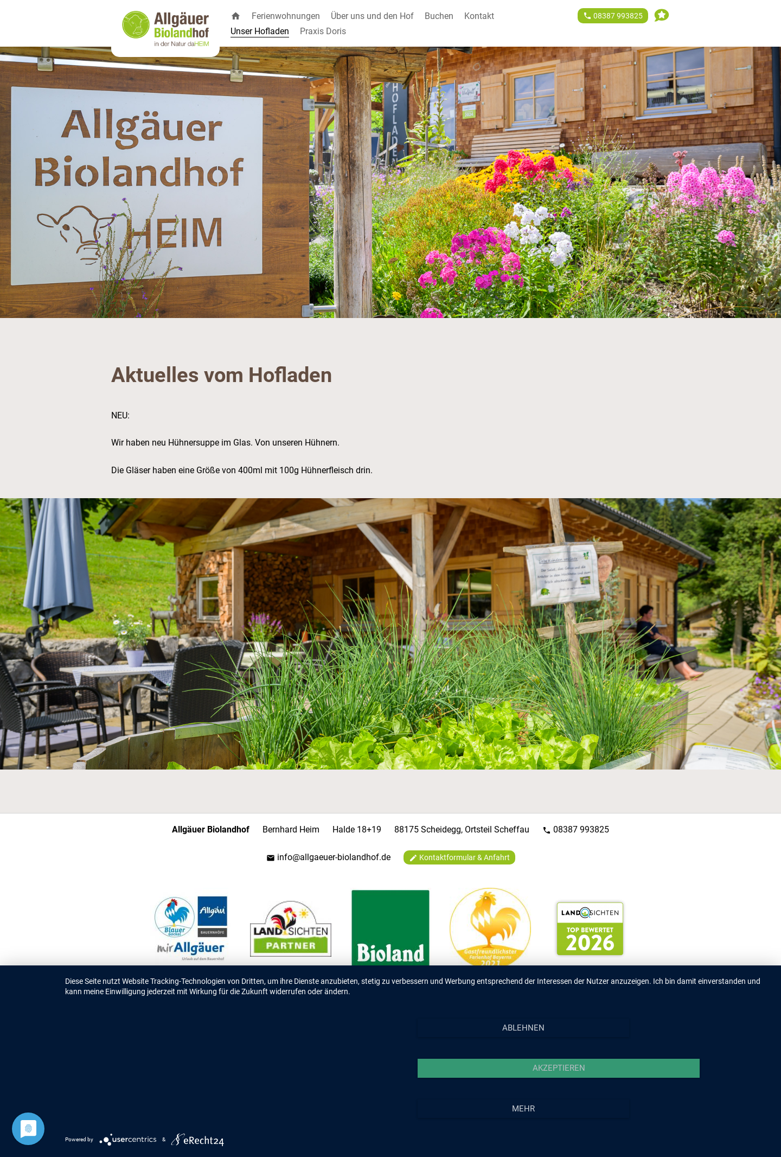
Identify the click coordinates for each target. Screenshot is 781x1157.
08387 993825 (575, 829)
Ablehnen (523, 1028)
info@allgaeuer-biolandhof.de (328, 857)
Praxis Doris (323, 31)
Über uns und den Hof (372, 16)
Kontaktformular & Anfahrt (459, 857)
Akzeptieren (559, 1068)
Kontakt (479, 16)
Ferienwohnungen (286, 16)
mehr (523, 1109)
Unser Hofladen (260, 31)
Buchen (439, 16)
